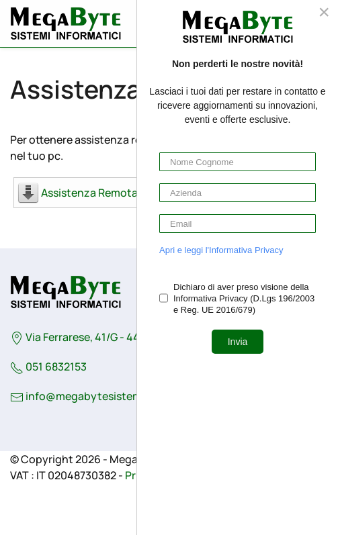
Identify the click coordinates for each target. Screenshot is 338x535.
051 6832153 (48, 366)
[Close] (324, 12)
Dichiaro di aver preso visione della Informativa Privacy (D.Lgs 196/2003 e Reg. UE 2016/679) (243, 298)
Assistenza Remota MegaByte (116, 192)
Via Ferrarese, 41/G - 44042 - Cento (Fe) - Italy (131, 337)
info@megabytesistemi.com (97, 396)
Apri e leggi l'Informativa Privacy (221, 250)
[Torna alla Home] (65, 23)
